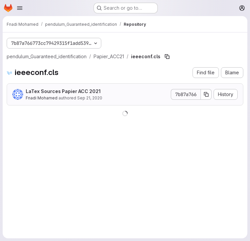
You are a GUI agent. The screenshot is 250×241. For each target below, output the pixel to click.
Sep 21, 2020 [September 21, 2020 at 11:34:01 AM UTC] (89, 97)
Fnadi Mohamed (41, 97)
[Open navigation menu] (19, 8)
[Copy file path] (167, 56)
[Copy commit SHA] (206, 94)
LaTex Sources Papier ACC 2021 (63, 91)
